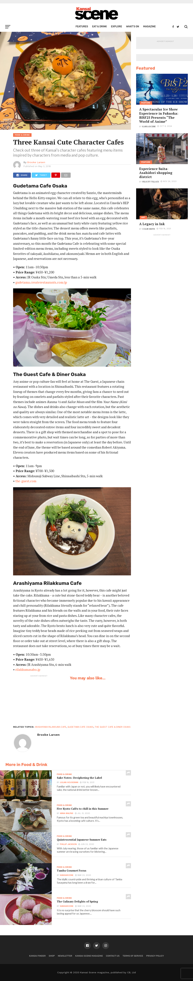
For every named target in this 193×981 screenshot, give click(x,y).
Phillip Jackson (68, 845)
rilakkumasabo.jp (27, 670)
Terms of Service (133, 956)
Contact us (113, 956)
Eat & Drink (99, 26)
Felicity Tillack (150, 181)
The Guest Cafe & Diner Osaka (112, 727)
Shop (52, 956)
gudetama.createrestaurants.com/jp (41, 282)
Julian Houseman (69, 783)
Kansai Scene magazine (89, 956)
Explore (116, 26)
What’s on (132, 26)
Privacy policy (155, 956)
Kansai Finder (37, 956)
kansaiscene (66, 876)
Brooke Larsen (36, 162)
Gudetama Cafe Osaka (80, 727)
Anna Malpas (66, 814)
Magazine (149, 26)
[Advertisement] (39, 700)
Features (81, 26)
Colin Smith (148, 229)
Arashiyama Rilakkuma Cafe (50, 727)
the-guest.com (25, 481)
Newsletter (65, 956)
